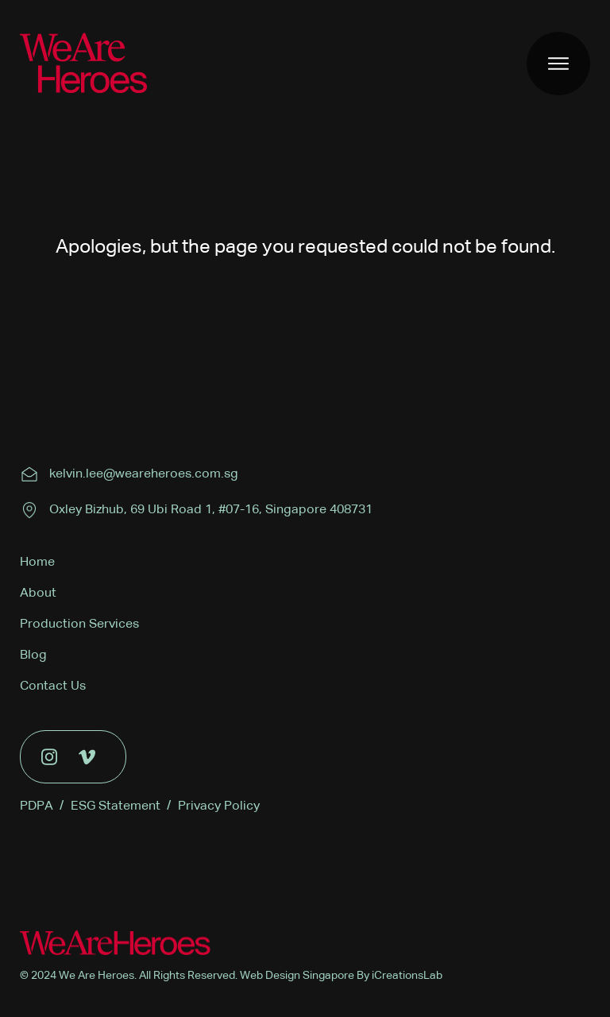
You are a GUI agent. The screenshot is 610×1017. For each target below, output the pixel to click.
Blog (33, 655)
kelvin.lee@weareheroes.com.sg (143, 474)
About (38, 593)
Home (37, 562)
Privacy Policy (219, 806)
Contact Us (53, 686)
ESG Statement (121, 806)
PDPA (42, 806)
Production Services (79, 624)
